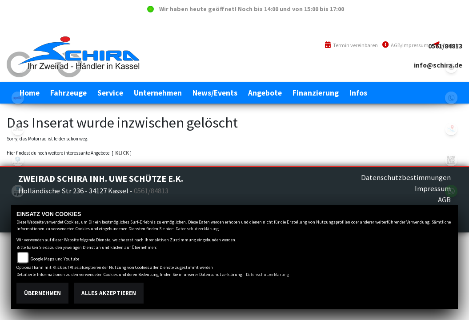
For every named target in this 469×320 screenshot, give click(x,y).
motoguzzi (17, 129)
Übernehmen (42, 293)
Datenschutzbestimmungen (406, 177)
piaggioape (17, 191)
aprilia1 (17, 97)
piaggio (17, 160)
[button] (68, 93)
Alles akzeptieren (108, 293)
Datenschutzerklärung (197, 229)
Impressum (433, 188)
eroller (17, 66)
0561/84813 (445, 46)
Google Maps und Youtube (55, 259)
